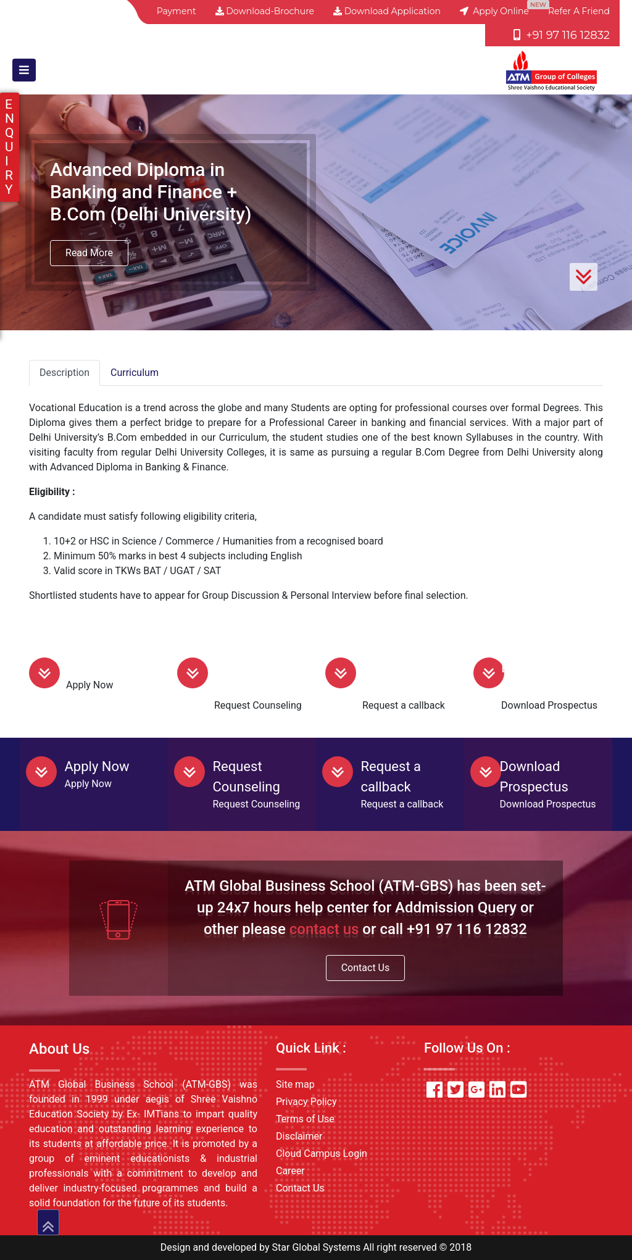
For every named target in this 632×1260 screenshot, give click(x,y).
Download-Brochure (264, 11)
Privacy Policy (306, 1102)
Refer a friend (579, 11)
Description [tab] (64, 372)
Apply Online (494, 11)
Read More (89, 253)
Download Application (387, 11)
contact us (324, 929)
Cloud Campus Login (321, 1153)
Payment (176, 11)
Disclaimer (299, 1136)
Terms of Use (305, 1119)
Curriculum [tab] (134, 372)
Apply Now (98, 667)
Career (290, 1171)
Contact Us (365, 968)
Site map (295, 1084)
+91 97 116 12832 (562, 35)
